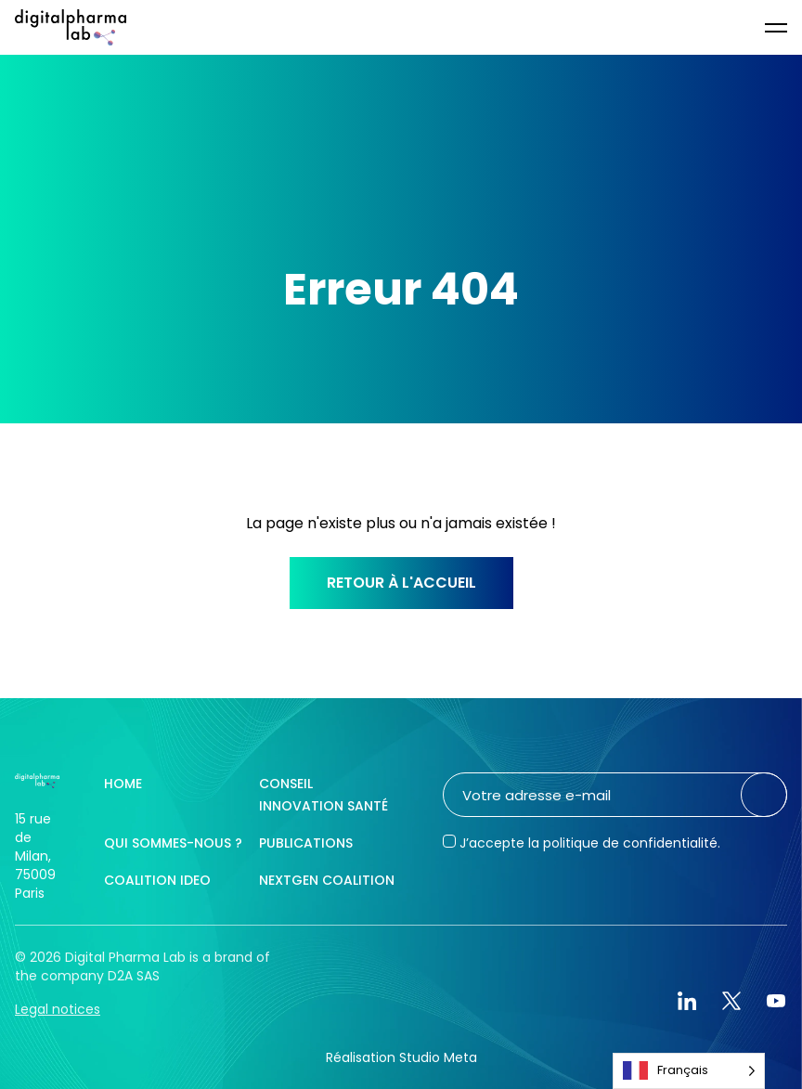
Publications (306, 843)
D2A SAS (134, 975)
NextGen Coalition (327, 880)
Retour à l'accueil (401, 582)
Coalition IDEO (157, 880)
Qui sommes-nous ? (173, 843)
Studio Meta (438, 1057)
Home (123, 783)
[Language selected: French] (689, 1071)
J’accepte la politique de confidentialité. (589, 843)
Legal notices (57, 1009)
